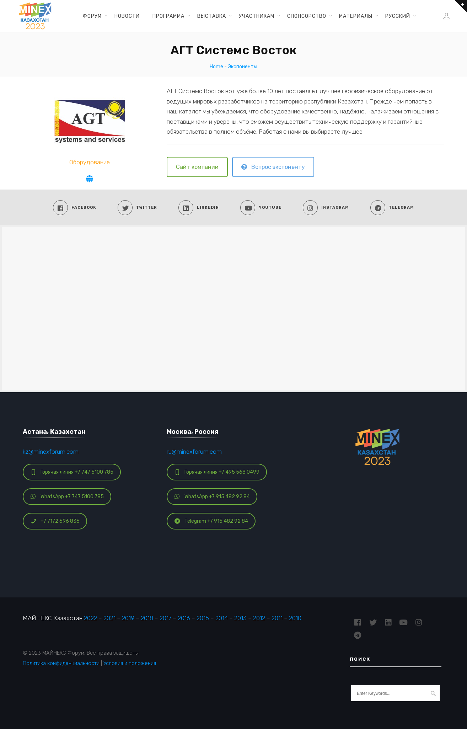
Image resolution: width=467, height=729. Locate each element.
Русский (397, 16)
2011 (277, 618)
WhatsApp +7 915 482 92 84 (212, 497)
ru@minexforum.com (194, 451)
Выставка (211, 16)
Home (216, 67)
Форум (92, 16)
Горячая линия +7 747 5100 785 (72, 472)
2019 (128, 618)
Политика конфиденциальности (61, 663)
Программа (168, 16)
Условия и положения (129, 663)
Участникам (256, 16)
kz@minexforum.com (51, 451)
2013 (240, 618)
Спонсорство (306, 16)
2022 (90, 618)
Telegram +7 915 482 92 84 (211, 521)
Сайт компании (197, 167)
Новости (127, 16)
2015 (203, 618)
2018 (147, 618)
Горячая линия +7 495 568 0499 (217, 472)
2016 (184, 618)
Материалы (355, 16)
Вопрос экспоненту (273, 167)
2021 (109, 618)
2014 (221, 618)
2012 (259, 618)
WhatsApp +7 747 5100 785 (67, 497)
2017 (165, 618)
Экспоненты (242, 67)
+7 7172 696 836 (55, 521)
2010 (295, 618)
